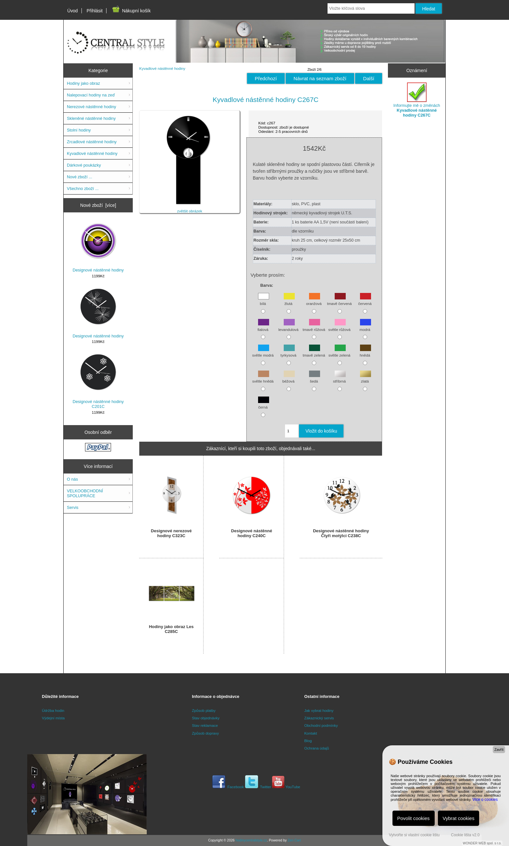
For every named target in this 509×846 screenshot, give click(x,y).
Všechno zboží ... (83, 188)
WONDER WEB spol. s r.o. (482, 843)
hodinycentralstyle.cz (251, 840)
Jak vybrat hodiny (318, 710)
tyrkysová (288, 352)
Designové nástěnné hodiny (98, 246)
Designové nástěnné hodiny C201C (98, 380)
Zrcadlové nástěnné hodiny (92, 141)
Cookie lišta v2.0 (465, 835)
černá (263, 403)
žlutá (289, 300)
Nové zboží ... (79, 176)
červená (364, 300)
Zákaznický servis (319, 718)
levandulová (288, 326)
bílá (263, 300)
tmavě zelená (314, 352)
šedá (314, 378)
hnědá (365, 352)
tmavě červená (339, 300)
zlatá (365, 378)
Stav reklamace (205, 725)
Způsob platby (204, 710)
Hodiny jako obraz (83, 83)
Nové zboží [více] (98, 205)
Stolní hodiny (79, 130)
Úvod (72, 10)
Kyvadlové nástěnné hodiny (162, 68)
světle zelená (340, 352)
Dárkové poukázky (84, 165)
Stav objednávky (205, 718)
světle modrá (263, 352)
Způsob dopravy (205, 733)
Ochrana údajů (316, 748)
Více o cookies (485, 799)
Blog (308, 741)
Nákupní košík (131, 10)
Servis (72, 507)
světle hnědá (263, 378)
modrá (365, 326)
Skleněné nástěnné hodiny (91, 118)
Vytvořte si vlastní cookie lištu (414, 835)
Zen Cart (294, 840)
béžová (288, 378)
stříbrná (339, 378)
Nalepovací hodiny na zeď (91, 95)
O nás (72, 479)
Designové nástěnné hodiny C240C (251, 533)
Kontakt (310, 733)
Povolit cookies (413, 818)
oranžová (314, 300)
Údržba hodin (53, 710)
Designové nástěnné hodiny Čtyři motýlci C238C (341, 533)
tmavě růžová (314, 326)
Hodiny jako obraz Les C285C (171, 629)
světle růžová (339, 326)
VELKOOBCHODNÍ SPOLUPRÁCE (85, 493)
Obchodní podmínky (321, 725)
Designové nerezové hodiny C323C (171, 533)
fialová (263, 326)
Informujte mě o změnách (416, 100)
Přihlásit (95, 10)
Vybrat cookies (459, 818)
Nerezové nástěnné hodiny (91, 106)
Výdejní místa (53, 718)
